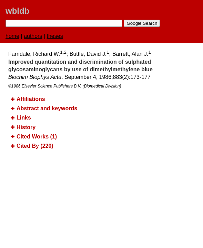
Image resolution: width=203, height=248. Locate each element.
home (12, 36)
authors (33, 36)
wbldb (17, 11)
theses (55, 36)
